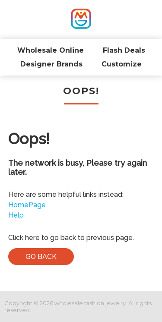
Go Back (41, 257)
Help (16, 215)
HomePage (27, 205)
